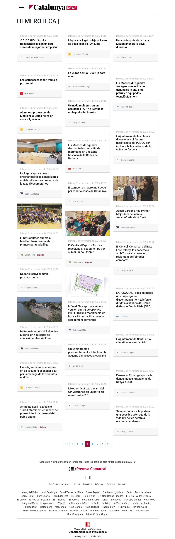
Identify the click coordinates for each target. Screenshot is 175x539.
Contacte (122, 484)
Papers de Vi (108, 506)
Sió (131, 510)
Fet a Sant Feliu (90, 499)
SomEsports (142, 510)
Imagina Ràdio (29, 503)
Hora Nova (149, 499)
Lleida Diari (31, 506)
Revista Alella (140, 506)
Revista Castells (78, 510)
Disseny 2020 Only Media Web (88, 536)
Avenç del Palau (30, 492)
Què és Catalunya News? (59, 484)
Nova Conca (75, 506)
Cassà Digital (93, 492)
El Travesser (59, 499)
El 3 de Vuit (89, 496)
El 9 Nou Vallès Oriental (138, 496)
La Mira (106, 503)
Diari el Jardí (27, 496)
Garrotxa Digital (132, 499)
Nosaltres (87, 484)
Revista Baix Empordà (34, 510)
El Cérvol (21, 499)
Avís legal (99, 484)
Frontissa (116, 499)
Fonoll (105, 499)
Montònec (60, 506)
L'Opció (61, 503)
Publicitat (111, 484)
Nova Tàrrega (92, 506)
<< (66, 443)
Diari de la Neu (143, 492)
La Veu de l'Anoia (141, 503)
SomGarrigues (75, 514)
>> (108, 443)
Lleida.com (46, 506)
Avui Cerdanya (49, 492)
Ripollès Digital (98, 510)
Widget (77, 484)
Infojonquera (47, 503)
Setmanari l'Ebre (118, 510)
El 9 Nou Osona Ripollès (110, 496)
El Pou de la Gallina (39, 499)
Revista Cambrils (58, 510)
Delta (129, 492)
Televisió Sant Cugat (97, 514)
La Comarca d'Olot (78, 503)
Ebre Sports (43, 496)
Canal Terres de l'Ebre (71, 492)
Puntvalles (124, 506)
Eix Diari (75, 496)
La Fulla (95, 503)
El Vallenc (74, 499)
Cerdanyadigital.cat (113, 492)
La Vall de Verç (121, 503)
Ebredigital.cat (60, 496)
